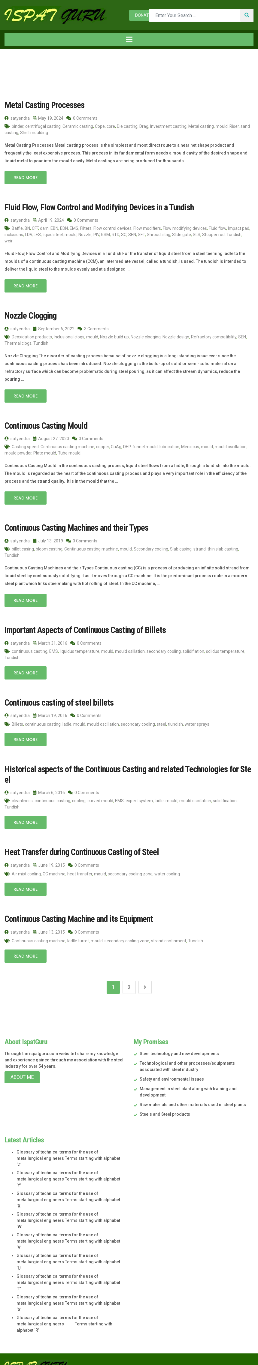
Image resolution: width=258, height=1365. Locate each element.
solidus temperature (225, 649)
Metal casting (201, 126)
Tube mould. (69, 451)
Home (15, 61)
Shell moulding (34, 132)
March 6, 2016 (49, 780)
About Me (22, 1064)
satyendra (17, 118)
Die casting (127, 126)
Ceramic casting (77, 126)
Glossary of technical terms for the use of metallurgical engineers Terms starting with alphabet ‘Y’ (68, 1165)
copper (102, 445)
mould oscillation (231, 445)
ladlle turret (78, 927)
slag (166, 234)
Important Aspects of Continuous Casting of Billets (82, 628)
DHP (127, 445)
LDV (28, 234)
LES (37, 234)
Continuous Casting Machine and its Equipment (76, 905)
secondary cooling (164, 649)
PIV (96, 234)
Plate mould (44, 451)
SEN (132, 234)
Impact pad (238, 227)
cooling (79, 788)
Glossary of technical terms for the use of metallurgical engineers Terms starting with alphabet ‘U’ (68, 1248)
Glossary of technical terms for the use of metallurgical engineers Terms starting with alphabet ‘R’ (64, 1310)
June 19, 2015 (49, 852)
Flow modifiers (147, 227)
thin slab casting (223, 547)
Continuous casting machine (67, 445)
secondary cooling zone (130, 860)
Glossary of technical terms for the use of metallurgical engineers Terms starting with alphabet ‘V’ (68, 1228)
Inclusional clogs (69, 336)
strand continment (168, 927)
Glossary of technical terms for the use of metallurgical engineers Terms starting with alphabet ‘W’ (68, 1207)
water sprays (197, 722)
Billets (17, 722)
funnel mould (145, 445)
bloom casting (49, 547)
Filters (86, 227)
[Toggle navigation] (129, 39)
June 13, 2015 (49, 918)
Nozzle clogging (146, 336)
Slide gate (181, 234)
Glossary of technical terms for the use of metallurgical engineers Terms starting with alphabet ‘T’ (68, 1269)
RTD (115, 234)
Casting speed (25, 445)
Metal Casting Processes (43, 105)
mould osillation (130, 649)
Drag (143, 126)
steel (161, 722)
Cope (100, 126)
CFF (35, 227)
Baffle (17, 227)
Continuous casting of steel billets (57, 701)
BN (27, 227)
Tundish (233, 234)
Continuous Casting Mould (45, 425)
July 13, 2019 (48, 539)
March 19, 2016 (50, 713)
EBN (54, 227)
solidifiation (193, 649)
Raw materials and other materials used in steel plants (193, 1091)
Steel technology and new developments (179, 1040)
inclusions (14, 234)
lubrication (169, 445)
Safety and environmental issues (172, 1066)
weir (9, 240)
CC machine (54, 860)
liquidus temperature (79, 649)
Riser (234, 126)
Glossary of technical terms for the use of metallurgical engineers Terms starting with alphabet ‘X (68, 1186)
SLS (196, 234)
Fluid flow (217, 227)
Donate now (148, 15)
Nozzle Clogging (30, 315)
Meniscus (190, 445)
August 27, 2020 (51, 437)
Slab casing (181, 547)
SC (123, 234)
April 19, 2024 (48, 219)
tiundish (175, 722)
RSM (105, 234)
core (111, 126)
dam (44, 227)
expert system (139, 788)
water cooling (167, 860)
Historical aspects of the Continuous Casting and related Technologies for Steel (126, 767)
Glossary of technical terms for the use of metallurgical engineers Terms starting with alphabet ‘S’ (68, 1290)
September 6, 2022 (53, 328)
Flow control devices (112, 227)
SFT (141, 234)
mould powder (18, 451)
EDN (64, 227)
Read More (26, 177)
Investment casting (168, 126)
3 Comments (93, 328)
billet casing (23, 547)
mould (222, 126)
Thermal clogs (18, 342)
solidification (225, 788)
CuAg (116, 445)
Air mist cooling (26, 860)
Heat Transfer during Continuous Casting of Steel (79, 839)
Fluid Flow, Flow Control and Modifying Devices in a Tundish (96, 207)
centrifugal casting (43, 126)
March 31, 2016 (50, 641)
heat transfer (79, 860)
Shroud (154, 234)
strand (199, 547)
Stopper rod (213, 234)
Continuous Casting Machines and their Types (74, 526)
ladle (66, 722)
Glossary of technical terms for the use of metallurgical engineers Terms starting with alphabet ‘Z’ (68, 1145)
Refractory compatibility (213, 336)
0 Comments (82, 118)
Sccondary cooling (151, 547)
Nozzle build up (114, 336)
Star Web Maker (237, 1354)
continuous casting (29, 649)
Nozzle (85, 234)
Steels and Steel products (165, 1101)
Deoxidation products (32, 336)
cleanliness (22, 788)
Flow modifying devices (185, 227)
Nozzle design (175, 336)
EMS (74, 227)
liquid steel (53, 234)
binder (17, 126)
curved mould (100, 788)
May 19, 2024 (48, 118)
